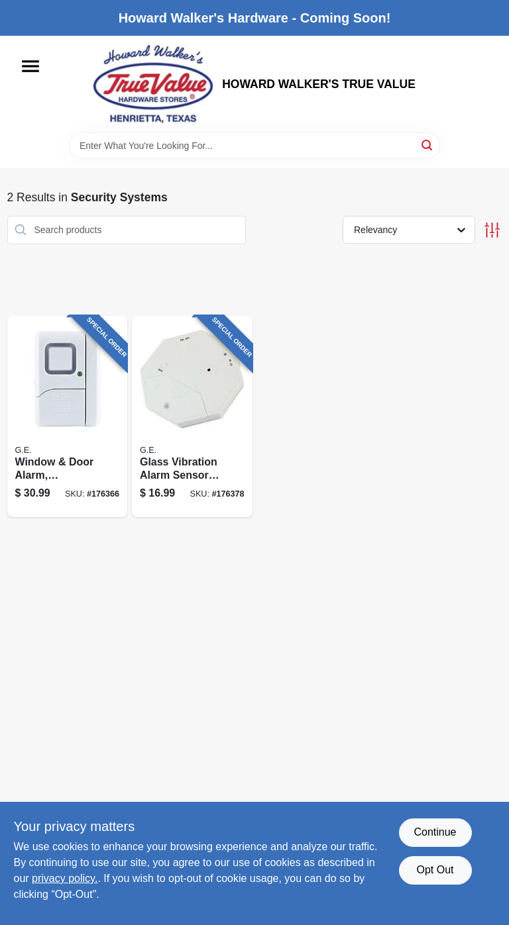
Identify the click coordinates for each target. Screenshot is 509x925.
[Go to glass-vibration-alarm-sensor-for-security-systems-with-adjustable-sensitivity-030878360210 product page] (192, 417)
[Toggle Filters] (492, 230)
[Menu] (30, 66)
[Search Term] (254, 145)
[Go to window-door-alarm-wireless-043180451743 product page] (67, 417)
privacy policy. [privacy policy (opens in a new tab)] (64, 878)
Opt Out (434, 869)
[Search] (427, 145)
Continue (435, 832)
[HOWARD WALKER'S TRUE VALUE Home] (153, 84)
